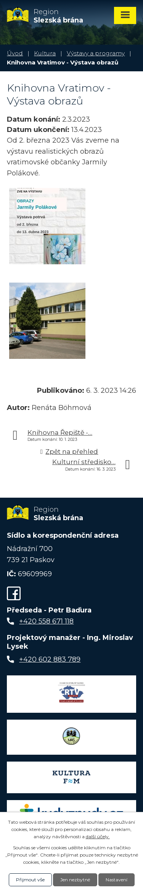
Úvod (15, 53)
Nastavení (116, 879)
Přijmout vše (30, 879)
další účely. (98, 836)
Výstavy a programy (96, 53)
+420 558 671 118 (46, 621)
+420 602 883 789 (49, 659)
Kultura (45, 53)
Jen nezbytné (75, 879)
